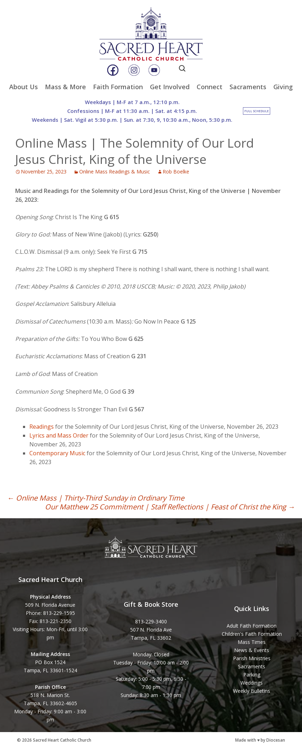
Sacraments (248, 86)
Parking (251, 674)
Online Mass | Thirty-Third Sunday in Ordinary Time (95, 498)
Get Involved (170, 86)
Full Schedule (256, 111)
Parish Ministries (252, 658)
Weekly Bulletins (251, 690)
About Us (23, 86)
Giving (283, 86)
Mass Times (252, 642)
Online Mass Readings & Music (114, 171)
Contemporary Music (57, 453)
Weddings (251, 682)
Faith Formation (118, 86)
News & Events (251, 650)
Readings (41, 426)
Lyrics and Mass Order (58, 435)
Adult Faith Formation (252, 625)
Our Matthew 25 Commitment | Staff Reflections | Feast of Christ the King (170, 506)
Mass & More (65, 86)
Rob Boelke (176, 171)
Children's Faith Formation (252, 633)
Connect (209, 86)
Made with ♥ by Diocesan (260, 740)
